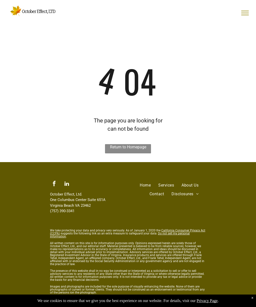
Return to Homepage (128, 147)
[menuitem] (145, 185)
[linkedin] (67, 184)
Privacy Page (207, 301)
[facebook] (54, 184)
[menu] (245, 12)
